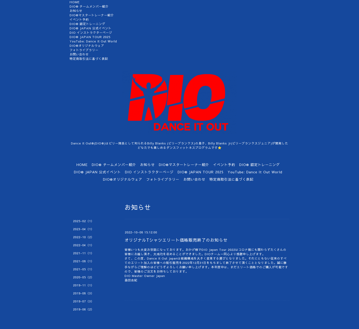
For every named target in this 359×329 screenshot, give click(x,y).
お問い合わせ (79, 54)
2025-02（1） (83, 221)
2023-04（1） (83, 229)
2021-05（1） (83, 269)
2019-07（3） (83, 301)
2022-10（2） (83, 237)
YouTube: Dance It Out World (93, 41)
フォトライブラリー (84, 50)
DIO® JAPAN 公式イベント (91, 28)
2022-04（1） (83, 245)
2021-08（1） (83, 261)
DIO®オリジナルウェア (87, 46)
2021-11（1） (83, 253)
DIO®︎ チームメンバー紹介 (89, 6)
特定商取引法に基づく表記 (89, 59)
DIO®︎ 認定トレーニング (87, 24)
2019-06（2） (83, 309)
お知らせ (76, 11)
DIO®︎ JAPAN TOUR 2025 (90, 37)
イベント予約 (79, 19)
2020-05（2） (83, 277)
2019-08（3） (83, 293)
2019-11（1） (83, 285)
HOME (75, 2)
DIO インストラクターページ (91, 32)
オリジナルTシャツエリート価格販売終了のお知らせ (176, 240)
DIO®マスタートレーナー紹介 (92, 15)
